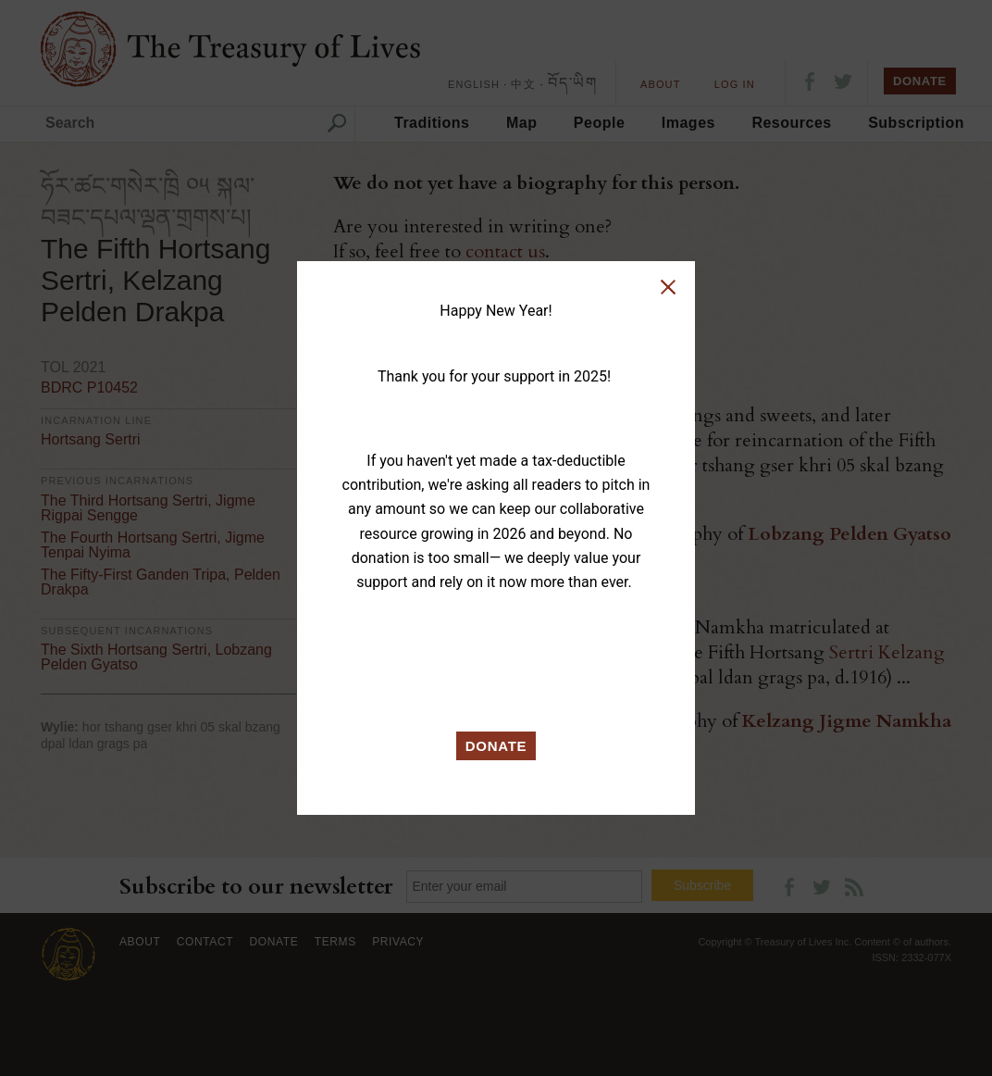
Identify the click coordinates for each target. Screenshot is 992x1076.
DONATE (496, 746)
